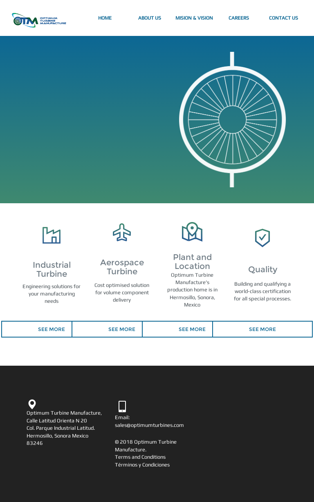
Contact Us (283, 18)
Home (112, 17)
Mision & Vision (194, 18)
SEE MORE (51, 329)
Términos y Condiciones (142, 465)
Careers (239, 18)
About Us (149, 18)
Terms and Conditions (140, 457)
